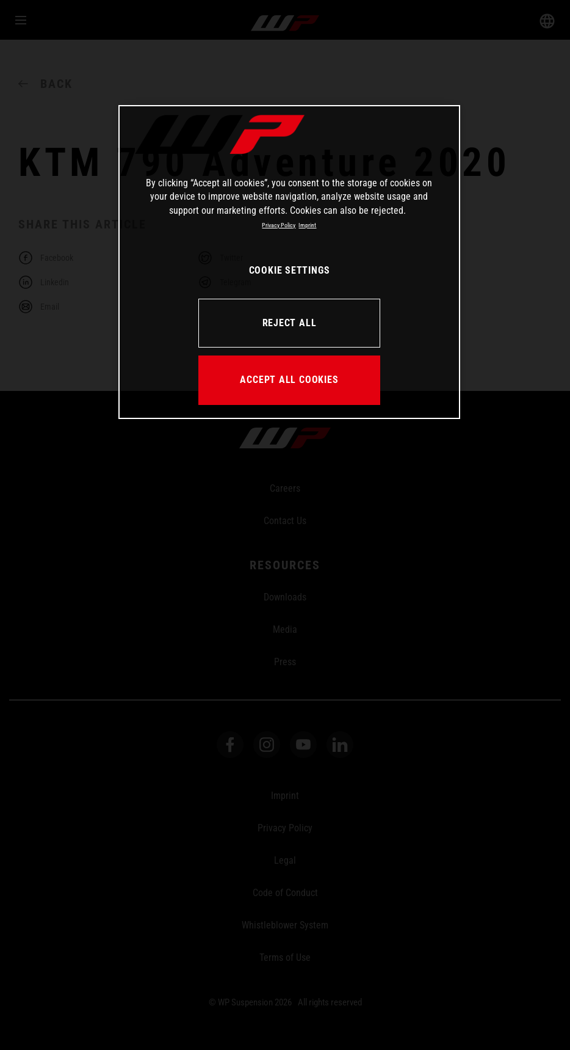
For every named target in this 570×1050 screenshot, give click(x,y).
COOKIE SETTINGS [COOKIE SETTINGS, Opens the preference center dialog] (289, 270)
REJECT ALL (289, 323)
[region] (289, 262)
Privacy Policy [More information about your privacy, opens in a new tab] (278, 225)
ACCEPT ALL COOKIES (289, 379)
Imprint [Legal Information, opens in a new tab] (307, 225)
